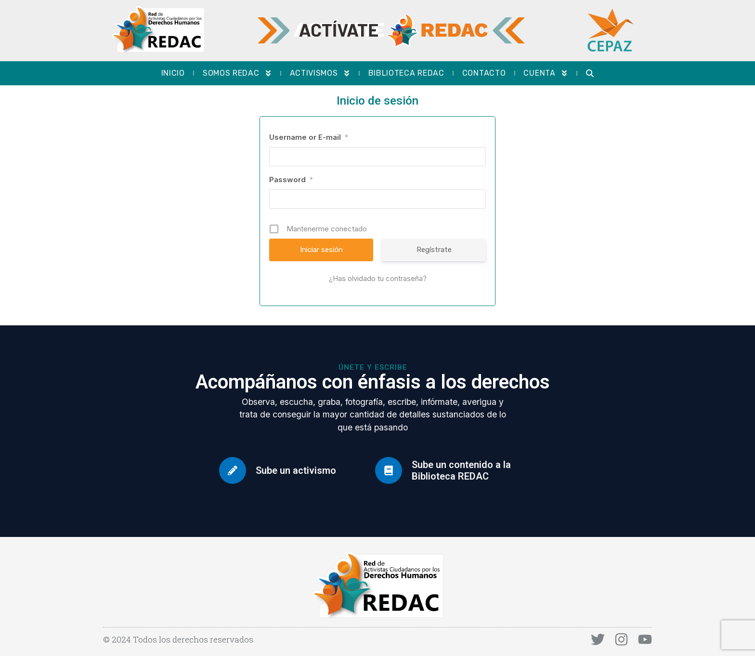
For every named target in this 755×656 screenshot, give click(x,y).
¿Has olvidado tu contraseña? (378, 278)
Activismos (320, 73)
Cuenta (545, 73)
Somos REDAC (237, 73)
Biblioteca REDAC (406, 73)
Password (291, 179)
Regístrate (434, 249)
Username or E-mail (308, 137)
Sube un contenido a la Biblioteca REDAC (461, 470)
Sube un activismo (296, 470)
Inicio (173, 73)
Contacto (484, 73)
